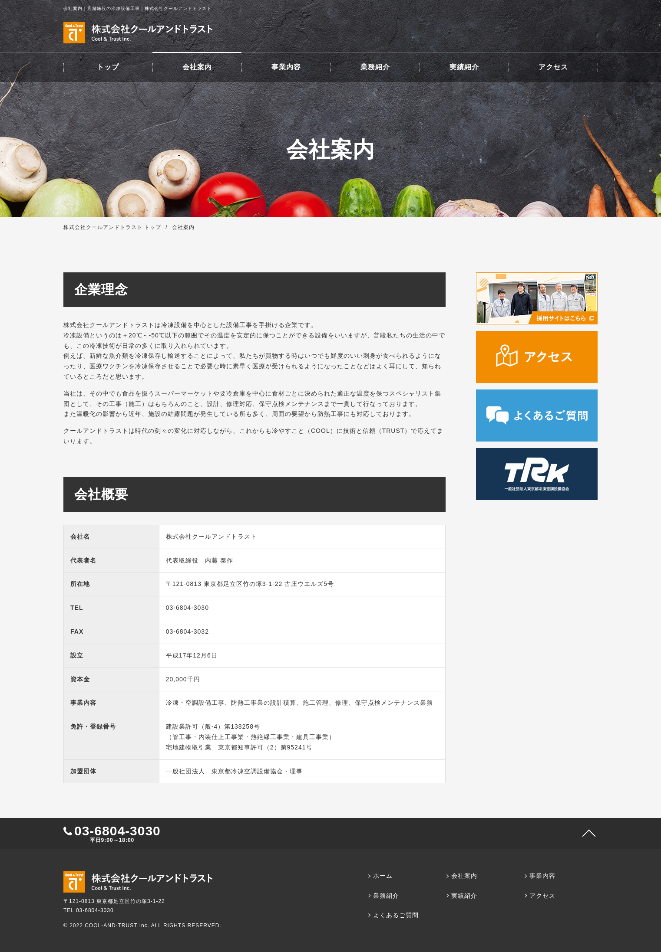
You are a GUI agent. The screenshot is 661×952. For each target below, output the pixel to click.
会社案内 (197, 67)
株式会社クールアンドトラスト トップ (112, 227)
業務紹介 (375, 67)
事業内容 (286, 67)
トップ (108, 67)
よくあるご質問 (396, 915)
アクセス (553, 67)
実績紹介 (464, 67)
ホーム (383, 875)
